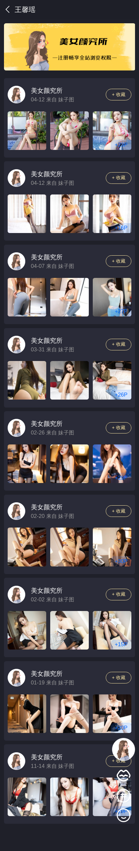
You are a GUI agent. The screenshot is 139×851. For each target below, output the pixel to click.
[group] (69, 46)
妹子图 (66, 99)
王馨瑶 (20, 9)
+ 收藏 (118, 94)
